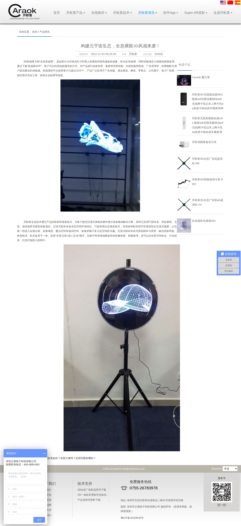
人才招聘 (46, 505)
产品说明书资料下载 (89, 499)
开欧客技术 (121, 13)
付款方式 (46, 510)
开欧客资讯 (146, 13)
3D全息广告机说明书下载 (92, 489)
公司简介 (46, 489)
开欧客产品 (74, 13)
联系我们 (46, 515)
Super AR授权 (194, 13)
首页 (56, 13)
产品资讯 (44, 31)
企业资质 (46, 499)
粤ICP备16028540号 (132, 517)
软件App (169, 13)
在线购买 (97, 13)
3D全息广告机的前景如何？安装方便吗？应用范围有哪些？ (62, 458)
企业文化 (46, 494)
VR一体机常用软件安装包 (92, 494)
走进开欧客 (222, 13)
